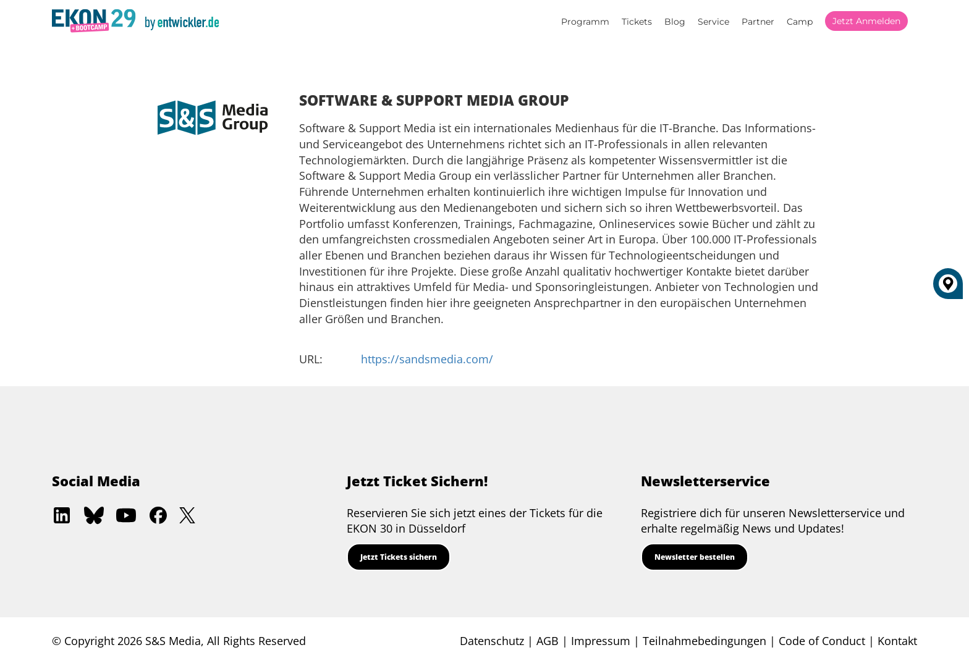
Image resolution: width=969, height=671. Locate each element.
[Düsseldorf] (948, 288)
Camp (800, 21)
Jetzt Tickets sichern (398, 557)
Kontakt (897, 640)
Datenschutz (492, 640)
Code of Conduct (822, 640)
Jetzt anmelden (866, 21)
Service (713, 21)
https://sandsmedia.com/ (427, 359)
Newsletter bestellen (694, 557)
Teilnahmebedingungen (704, 640)
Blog (674, 21)
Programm (585, 21)
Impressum (600, 640)
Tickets (637, 21)
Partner (758, 21)
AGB (547, 640)
